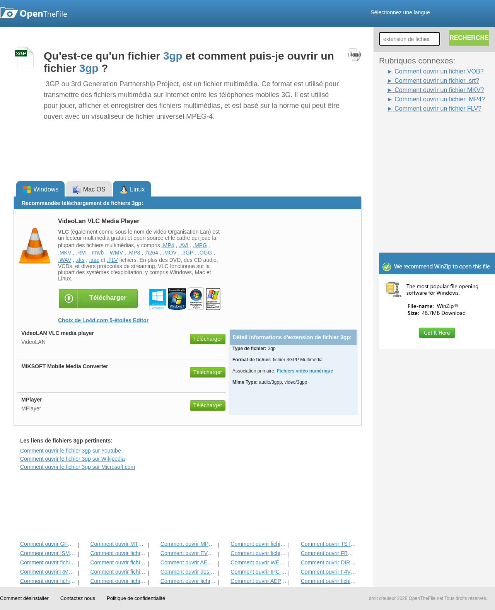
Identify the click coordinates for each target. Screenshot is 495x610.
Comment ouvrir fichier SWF (118, 562)
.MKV (64, 252)
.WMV (115, 252)
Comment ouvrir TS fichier (329, 544)
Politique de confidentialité (136, 598)
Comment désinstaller (24, 598)
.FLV (112, 260)
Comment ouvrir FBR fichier (329, 553)
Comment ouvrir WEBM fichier (258, 562)
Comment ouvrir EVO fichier (188, 553)
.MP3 (134, 252)
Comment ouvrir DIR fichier (329, 562)
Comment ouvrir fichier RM (258, 544)
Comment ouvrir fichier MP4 (118, 553)
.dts (80, 260)
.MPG (200, 245)
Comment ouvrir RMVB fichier (48, 572)
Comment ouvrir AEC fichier (188, 562)
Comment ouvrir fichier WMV (118, 581)
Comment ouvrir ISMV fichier (48, 553)
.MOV (170, 252)
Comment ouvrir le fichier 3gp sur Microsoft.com (77, 467)
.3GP (187, 252)
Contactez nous (77, 598)
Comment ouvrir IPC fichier (258, 572)
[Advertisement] (425, 130)
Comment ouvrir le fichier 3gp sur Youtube (70, 451)
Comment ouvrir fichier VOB (258, 553)
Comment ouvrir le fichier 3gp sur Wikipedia (72, 459)
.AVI (183, 245)
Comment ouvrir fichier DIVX (48, 581)
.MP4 (168, 245)
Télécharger (207, 339)
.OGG (205, 252)
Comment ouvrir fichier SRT (48, 562)
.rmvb (97, 252)
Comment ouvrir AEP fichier (258, 581)
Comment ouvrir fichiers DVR (118, 572)
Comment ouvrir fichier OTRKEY (188, 581)
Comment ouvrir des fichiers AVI (188, 572)
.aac (94, 260)
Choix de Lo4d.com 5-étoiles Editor (103, 320)
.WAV (64, 260)
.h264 (151, 252)
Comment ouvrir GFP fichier (48, 544)
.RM (81, 252)
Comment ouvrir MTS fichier (118, 544)
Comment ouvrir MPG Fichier (188, 544)
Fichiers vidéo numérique (305, 371)
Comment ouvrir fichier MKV (329, 581)
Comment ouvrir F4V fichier (329, 572)
